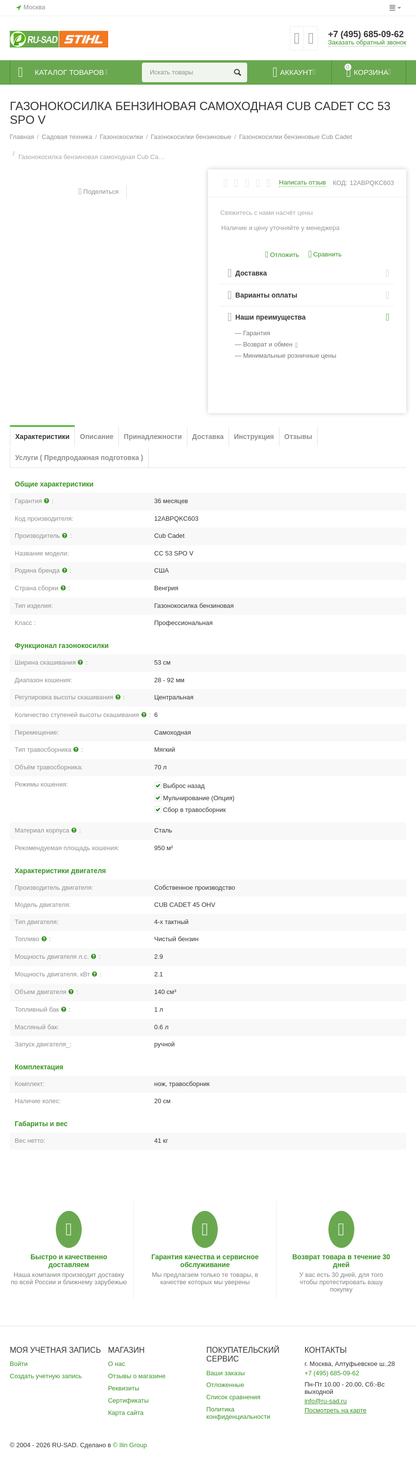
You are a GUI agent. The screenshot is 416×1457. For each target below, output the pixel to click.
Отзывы (298, 436)
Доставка (208, 436)
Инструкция (254, 436)
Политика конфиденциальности (238, 1413)
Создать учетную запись (46, 1376)
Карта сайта (126, 1412)
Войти (18, 1363)
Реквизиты (123, 1388)
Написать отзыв (302, 182)
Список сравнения (233, 1397)
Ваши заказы (225, 1373)
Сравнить (325, 254)
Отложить (282, 255)
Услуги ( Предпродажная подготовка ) (79, 458)
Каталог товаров (69, 72)
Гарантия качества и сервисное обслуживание (204, 1261)
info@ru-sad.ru (325, 1401)
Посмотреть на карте (335, 1410)
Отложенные (225, 1384)
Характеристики (42, 436)
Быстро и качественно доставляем (68, 1261)
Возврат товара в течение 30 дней (341, 1261)
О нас (116, 1363)
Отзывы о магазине (137, 1376)
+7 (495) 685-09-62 (366, 34)
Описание (97, 436)
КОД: (340, 182)
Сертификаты (128, 1400)
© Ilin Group (130, 1445)
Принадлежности (153, 436)
